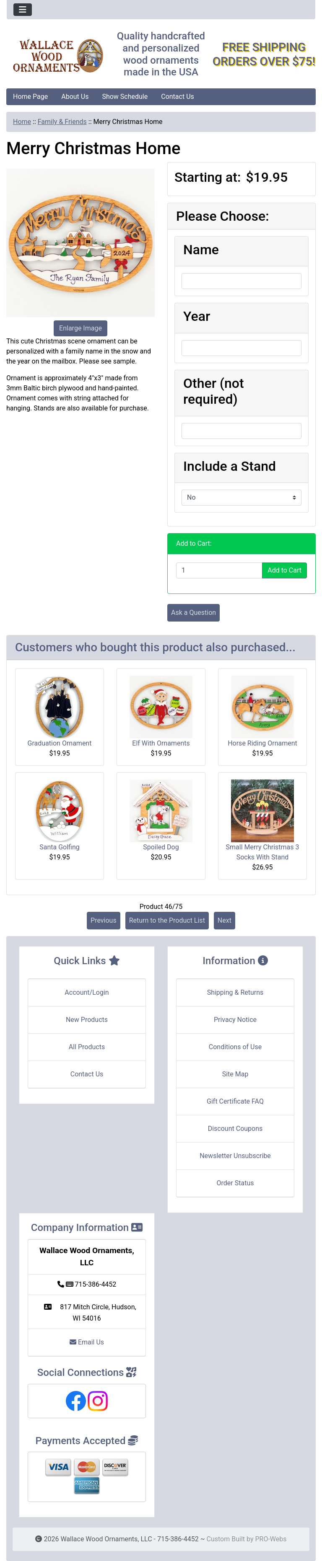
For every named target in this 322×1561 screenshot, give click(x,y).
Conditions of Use (235, 1047)
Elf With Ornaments (161, 743)
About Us (74, 97)
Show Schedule (125, 97)
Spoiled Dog (161, 847)
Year (196, 316)
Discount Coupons (235, 1129)
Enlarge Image (80, 328)
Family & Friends (62, 122)
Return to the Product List (167, 920)
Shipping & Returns (235, 992)
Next (224, 920)
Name (201, 250)
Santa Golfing (59, 847)
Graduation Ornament (60, 743)
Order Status (235, 1183)
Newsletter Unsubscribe (235, 1156)
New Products (87, 1020)
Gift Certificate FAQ (235, 1101)
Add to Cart (284, 570)
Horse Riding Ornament (262, 743)
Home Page (30, 97)
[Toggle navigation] (22, 9)
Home (22, 122)
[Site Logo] (58, 56)
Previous (104, 920)
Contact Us (177, 97)
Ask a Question (193, 613)
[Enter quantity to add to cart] (219, 570)
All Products (87, 1047)
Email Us (87, 1342)
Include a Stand (229, 466)
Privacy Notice (235, 1020)
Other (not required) (213, 391)
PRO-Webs (270, 1539)
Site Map (235, 1074)
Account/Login (87, 992)
